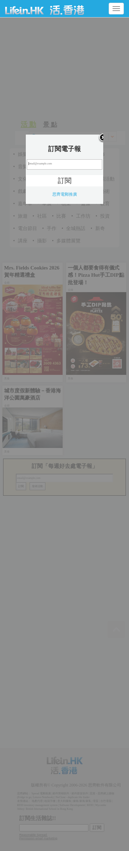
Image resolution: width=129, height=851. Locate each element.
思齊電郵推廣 (64, 194)
